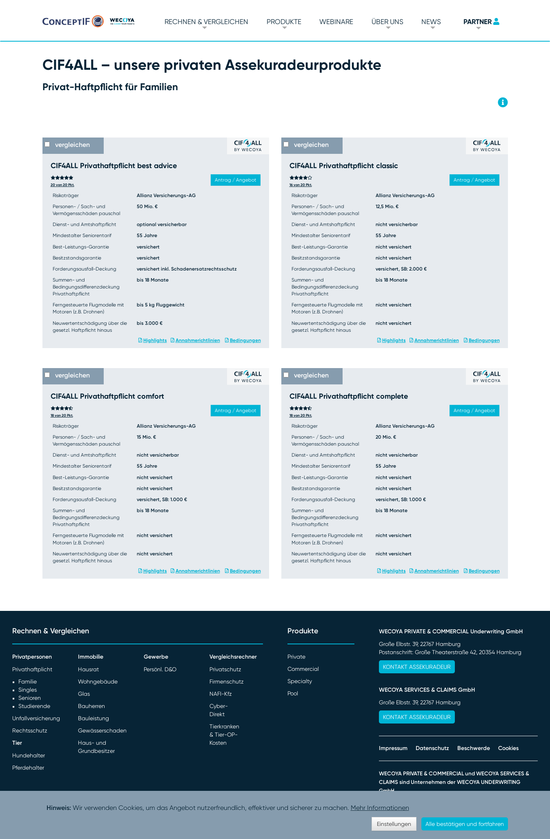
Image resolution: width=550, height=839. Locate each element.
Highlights (155, 340)
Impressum (393, 748)
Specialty (299, 681)
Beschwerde (473, 748)
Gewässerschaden (102, 730)
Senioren (29, 698)
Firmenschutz (226, 681)
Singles (27, 689)
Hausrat (88, 669)
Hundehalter (28, 755)
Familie (27, 681)
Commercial (303, 669)
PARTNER (477, 22)
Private (296, 656)
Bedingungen (245, 340)
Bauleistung (93, 718)
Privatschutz (225, 669)
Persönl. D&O (160, 669)
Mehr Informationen (380, 808)
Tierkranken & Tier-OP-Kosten (224, 734)
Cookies (508, 748)
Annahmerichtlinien (198, 340)
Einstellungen (394, 824)
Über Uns (387, 22)
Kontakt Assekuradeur (417, 667)
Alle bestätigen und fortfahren (464, 824)
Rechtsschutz (29, 730)
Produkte (284, 22)
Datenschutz (432, 748)
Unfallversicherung (36, 718)
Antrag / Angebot (235, 180)
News (431, 22)
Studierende (34, 706)
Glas (84, 693)
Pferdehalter (28, 767)
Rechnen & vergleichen (206, 22)
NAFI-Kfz (220, 693)
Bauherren (91, 706)
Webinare (336, 22)
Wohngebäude (98, 681)
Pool (292, 693)
